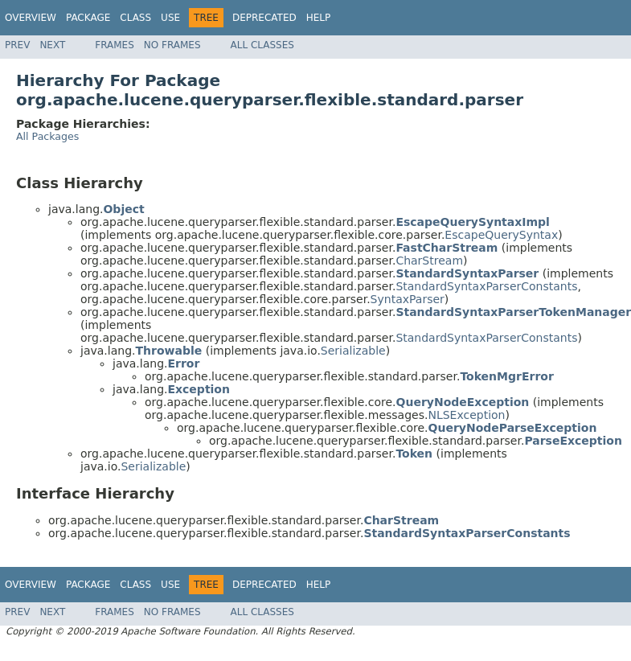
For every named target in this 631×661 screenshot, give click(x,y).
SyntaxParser (408, 299)
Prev (17, 45)
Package (88, 17)
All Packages (47, 136)
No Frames (172, 45)
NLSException (466, 415)
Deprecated (264, 17)
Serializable (353, 350)
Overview (30, 17)
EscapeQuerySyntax (501, 234)
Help (318, 17)
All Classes (262, 45)
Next (52, 45)
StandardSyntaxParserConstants (486, 286)
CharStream (429, 260)
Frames (114, 45)
